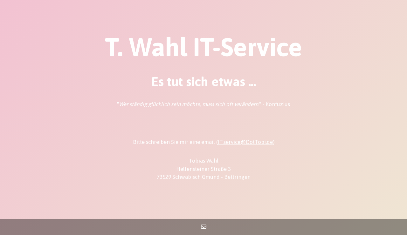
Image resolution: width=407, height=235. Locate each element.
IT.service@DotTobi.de (245, 142)
